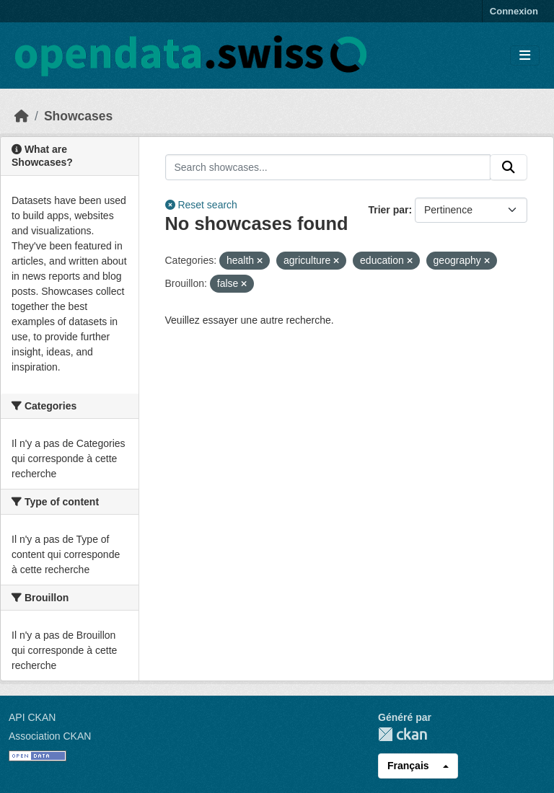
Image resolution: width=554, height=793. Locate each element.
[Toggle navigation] (525, 55)
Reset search (201, 205)
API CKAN (32, 717)
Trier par (388, 210)
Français (408, 765)
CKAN (402, 734)
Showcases (78, 116)
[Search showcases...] (328, 167)
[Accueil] (21, 116)
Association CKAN (50, 736)
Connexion (514, 11)
